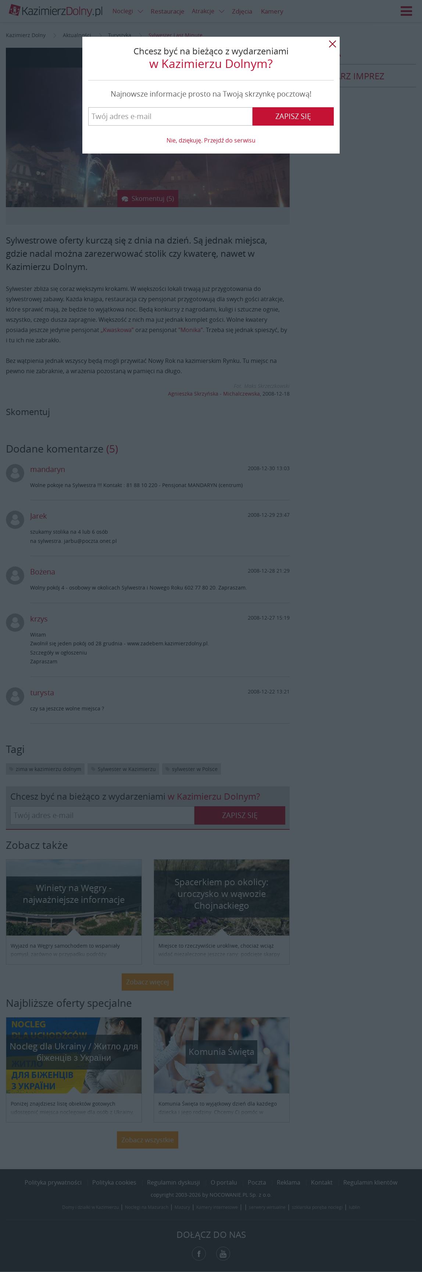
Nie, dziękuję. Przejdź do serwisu (211, 140)
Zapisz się (293, 116)
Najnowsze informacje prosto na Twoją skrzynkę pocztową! (211, 93)
